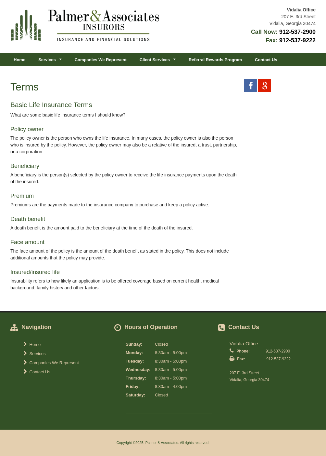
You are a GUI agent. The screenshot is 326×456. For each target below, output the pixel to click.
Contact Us (266, 59)
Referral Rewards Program (215, 59)
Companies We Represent (101, 59)
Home (19, 59)
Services (34, 353)
